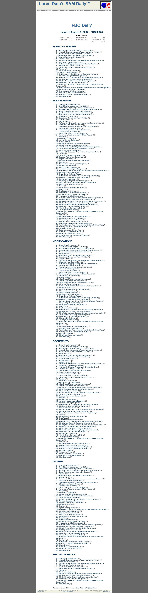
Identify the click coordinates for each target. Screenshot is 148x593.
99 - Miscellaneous (62, 96)
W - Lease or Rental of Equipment (67, 269)
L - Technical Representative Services (69, 57)
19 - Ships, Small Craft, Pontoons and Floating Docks (74, 148)
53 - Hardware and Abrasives (66, 191)
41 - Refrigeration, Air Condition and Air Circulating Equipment (77, 74)
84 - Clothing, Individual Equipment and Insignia (72, 94)
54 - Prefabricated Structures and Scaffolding (71, 193)
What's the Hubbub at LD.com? (45, 590)
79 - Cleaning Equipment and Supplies (69, 220)
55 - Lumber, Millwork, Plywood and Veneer (70, 194)
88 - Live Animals (62, 545)
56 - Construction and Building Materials (69, 196)
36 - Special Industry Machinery (66, 72)
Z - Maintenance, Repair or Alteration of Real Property (74, 67)
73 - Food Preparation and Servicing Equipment (72, 216)
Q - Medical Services (63, 59)
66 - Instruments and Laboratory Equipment (71, 82)
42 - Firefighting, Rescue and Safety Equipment (72, 177)
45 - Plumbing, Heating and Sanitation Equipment (72, 181)
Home (39, 10)
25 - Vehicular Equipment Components (69, 155)
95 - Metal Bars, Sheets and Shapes (68, 233)
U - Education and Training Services (68, 65)
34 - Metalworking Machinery (66, 165)
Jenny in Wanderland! (67, 591)
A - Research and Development (66, 104)
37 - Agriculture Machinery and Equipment (70, 169)
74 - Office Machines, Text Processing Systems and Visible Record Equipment (82, 88)
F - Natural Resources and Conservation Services (73, 54)
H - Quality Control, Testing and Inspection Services (73, 113)
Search (59, 10)
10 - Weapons (61, 69)
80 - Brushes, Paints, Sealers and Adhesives (71, 93)
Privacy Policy (40, 591)
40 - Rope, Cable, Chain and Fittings (68, 174)
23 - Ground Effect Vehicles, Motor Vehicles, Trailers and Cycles (77, 152)
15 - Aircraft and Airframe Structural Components (72, 143)
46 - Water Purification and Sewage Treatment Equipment (75, 182)
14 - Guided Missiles (63, 142)
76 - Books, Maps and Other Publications (70, 89)
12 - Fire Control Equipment (65, 138)
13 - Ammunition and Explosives (67, 140)
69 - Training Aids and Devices (66, 209)
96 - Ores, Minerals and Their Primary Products (72, 235)
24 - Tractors (60, 153)
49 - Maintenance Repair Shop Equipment (70, 76)
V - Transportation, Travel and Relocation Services (73, 130)
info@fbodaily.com (91, 588)
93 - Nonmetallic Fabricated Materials (68, 232)
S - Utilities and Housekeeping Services (69, 62)
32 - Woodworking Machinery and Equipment (71, 164)
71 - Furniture (60, 215)
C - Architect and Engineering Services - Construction (74, 50)
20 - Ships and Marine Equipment (67, 71)
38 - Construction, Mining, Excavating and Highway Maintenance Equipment (81, 170)
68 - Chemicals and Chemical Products (69, 208)
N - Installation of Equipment (65, 358)
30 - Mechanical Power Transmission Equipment (72, 160)
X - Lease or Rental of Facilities (66, 131)
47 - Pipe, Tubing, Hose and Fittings (68, 184)
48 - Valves (60, 186)
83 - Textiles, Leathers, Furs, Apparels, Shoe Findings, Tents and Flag (79, 225)
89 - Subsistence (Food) (64, 228)
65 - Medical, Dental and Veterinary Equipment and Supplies (76, 204)
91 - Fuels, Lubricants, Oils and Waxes (69, 230)
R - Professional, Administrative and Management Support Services (78, 60)
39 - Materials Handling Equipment (67, 172)
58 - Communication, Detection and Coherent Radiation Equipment (78, 77)
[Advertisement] (74, 12)
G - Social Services (62, 253)
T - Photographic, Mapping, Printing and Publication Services (76, 64)
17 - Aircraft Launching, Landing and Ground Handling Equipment (78, 147)
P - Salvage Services (63, 119)
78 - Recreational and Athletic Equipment (70, 91)
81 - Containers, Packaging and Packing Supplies (72, 223)
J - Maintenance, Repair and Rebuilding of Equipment (74, 55)
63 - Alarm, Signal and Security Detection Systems (73, 315)
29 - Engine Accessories (64, 159)
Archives (66, 10)
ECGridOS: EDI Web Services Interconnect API (68, 590)
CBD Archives (94, 10)
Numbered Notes (79, 10)
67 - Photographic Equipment (66, 318)
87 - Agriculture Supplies (64, 333)
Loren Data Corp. (77, 588)
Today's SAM (49, 10)
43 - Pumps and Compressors (66, 179)
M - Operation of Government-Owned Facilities (72, 118)
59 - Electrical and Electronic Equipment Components (74, 79)
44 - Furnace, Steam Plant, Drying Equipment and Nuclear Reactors (79, 301)
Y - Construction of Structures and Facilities (70, 133)
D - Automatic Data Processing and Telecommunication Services (77, 52)
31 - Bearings (60, 162)
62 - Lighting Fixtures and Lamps (67, 530)
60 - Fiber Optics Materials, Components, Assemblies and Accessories (79, 201)
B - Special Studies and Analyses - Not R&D (71, 106)
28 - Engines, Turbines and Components (69, 157)
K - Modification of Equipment (66, 116)
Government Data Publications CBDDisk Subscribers (96, 590)
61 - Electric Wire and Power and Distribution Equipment (75, 81)
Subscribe (106, 10)
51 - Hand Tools (61, 189)
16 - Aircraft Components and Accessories (70, 145)
